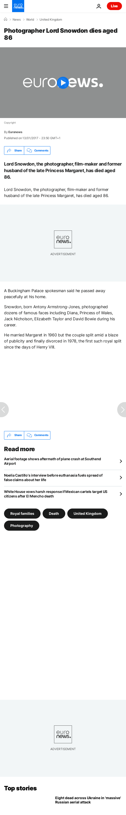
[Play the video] (63, 82)
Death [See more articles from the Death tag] (54, 513)
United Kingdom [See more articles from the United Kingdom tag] (88, 513)
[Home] (5, 19)
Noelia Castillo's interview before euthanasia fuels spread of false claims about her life (53, 477)
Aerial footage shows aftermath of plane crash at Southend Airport (52, 461)
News (17, 19)
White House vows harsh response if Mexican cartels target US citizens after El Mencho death (55, 493)
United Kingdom (51, 19)
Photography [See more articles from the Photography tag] (21, 525)
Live (114, 6)
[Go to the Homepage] (18, 6)
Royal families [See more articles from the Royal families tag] (22, 513)
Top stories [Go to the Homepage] (20, 788)
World (30, 19)
